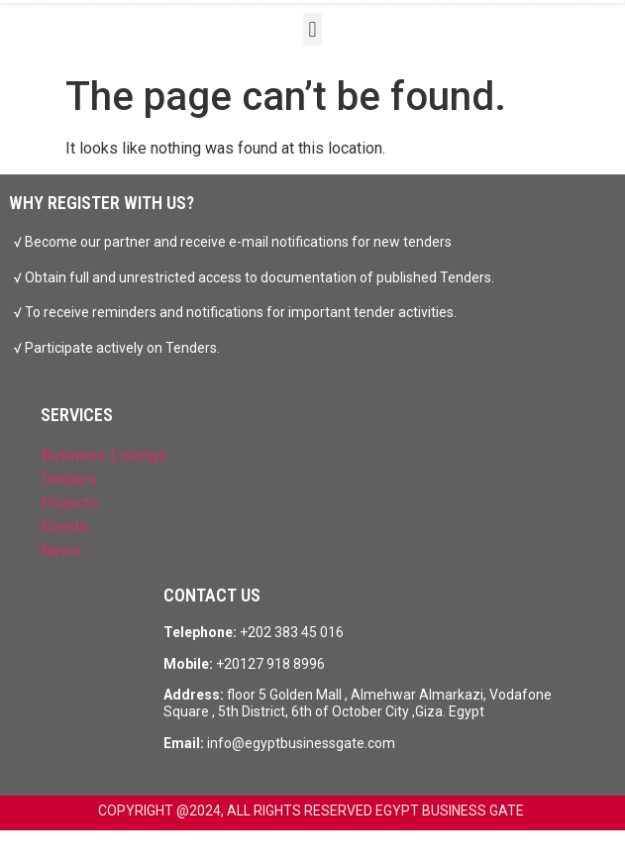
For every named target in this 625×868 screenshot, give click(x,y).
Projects (70, 502)
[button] (312, 29)
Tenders (69, 479)
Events (64, 526)
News (61, 550)
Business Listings (103, 455)
